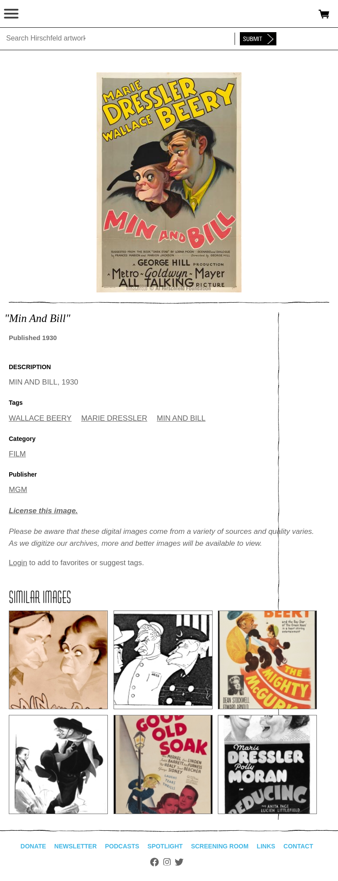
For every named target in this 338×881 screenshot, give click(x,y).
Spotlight (165, 846)
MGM (18, 489)
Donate (33, 846)
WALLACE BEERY (40, 418)
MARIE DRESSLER (114, 418)
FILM (17, 454)
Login (18, 563)
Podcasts (122, 846)
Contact (298, 846)
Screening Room (220, 846)
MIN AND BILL (181, 418)
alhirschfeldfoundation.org (37, 14)
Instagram (167, 862)
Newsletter (75, 846)
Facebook (154, 862)
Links (266, 846)
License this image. (43, 511)
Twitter (179, 862)
